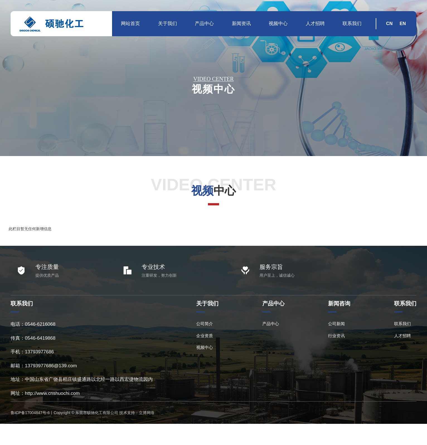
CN (389, 23)
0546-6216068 (40, 324)
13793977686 (39, 351)
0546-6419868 (40, 338)
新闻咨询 (339, 303)
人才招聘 (315, 23)
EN (403, 23)
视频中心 (278, 23)
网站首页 (130, 23)
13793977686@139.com (51, 365)
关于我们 (167, 23)
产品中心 (204, 23)
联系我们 (352, 23)
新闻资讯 (241, 23)
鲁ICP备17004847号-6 (30, 412)
